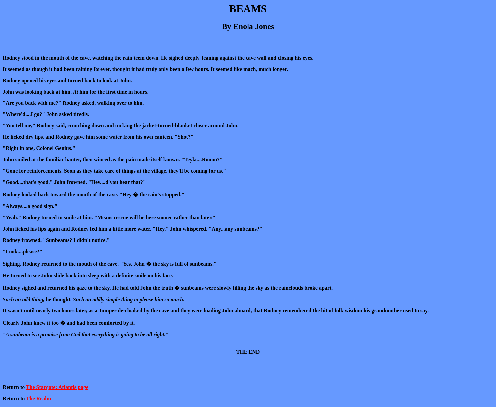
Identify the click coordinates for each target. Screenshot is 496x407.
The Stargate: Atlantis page (57, 387)
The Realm (38, 398)
